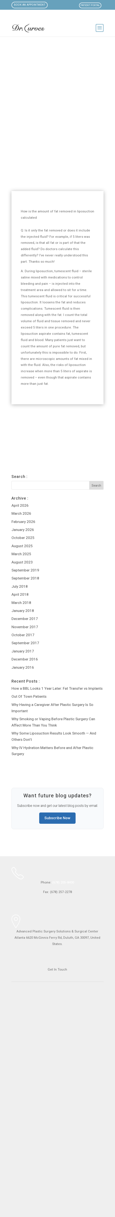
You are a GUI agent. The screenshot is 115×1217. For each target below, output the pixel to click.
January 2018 (22, 610)
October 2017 (22, 635)
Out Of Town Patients (29, 696)
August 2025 (22, 546)
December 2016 (24, 659)
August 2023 (22, 562)
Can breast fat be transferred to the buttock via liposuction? (54, 419)
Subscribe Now (57, 818)
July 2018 (19, 586)
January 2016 (22, 667)
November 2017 (24, 627)
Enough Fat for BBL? (27, 429)
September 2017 (25, 643)
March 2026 (21, 513)
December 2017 (24, 618)
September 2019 (25, 570)
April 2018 (20, 594)
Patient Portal (90, 5)
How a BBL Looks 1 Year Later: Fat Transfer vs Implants (57, 688)
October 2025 (22, 538)
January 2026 (22, 529)
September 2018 (25, 578)
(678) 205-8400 (63, 882)
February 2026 (23, 521)
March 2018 (21, 602)
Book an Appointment (30, 5)
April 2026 (20, 505)
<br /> (57, 1093)
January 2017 (22, 651)
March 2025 (21, 554)
